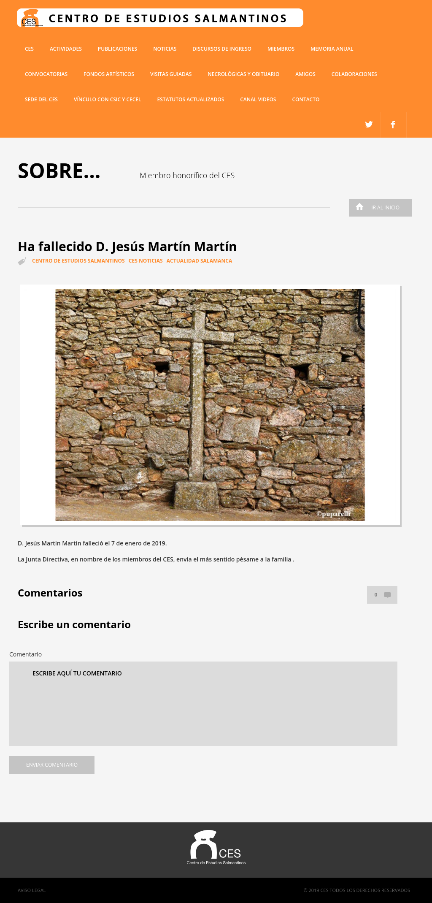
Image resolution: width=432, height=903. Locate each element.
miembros (280, 48)
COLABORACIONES (354, 74)
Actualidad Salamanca (199, 260)
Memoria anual (331, 48)
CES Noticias (146, 260)
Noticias (164, 48)
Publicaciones (117, 48)
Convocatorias (46, 74)
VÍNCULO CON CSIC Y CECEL (107, 99)
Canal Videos (258, 99)
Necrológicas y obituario (243, 74)
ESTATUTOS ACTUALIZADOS (190, 99)
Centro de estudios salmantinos (78, 260)
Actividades (66, 48)
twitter (394, 125)
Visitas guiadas (171, 74)
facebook (368, 125)
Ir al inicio (375, 207)
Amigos (305, 74)
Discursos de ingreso (221, 48)
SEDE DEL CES (41, 99)
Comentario (25, 654)
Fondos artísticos (109, 74)
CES (29, 48)
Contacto (305, 99)
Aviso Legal (32, 890)
